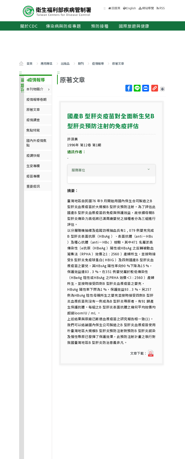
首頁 (29, 63)
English (131, 8)
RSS (162, 8)
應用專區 (46, 63)
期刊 (81, 63)
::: (20, 72)
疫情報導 (98, 63)
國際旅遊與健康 (134, 26)
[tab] (111, 170)
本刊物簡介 (38, 89)
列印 (145, 88)
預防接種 (100, 26)
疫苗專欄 (33, 176)
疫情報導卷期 (36, 99)
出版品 (65, 63)
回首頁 (115, 8)
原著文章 (118, 63)
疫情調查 (33, 119)
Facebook (128, 88)
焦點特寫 (33, 130)
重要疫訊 (33, 186)
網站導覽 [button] (148, 8)
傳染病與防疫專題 (63, 26)
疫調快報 (33, 155)
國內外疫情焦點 (36, 143)
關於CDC (29, 26)
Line (137, 88)
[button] (111, 170)
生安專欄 (33, 165)
